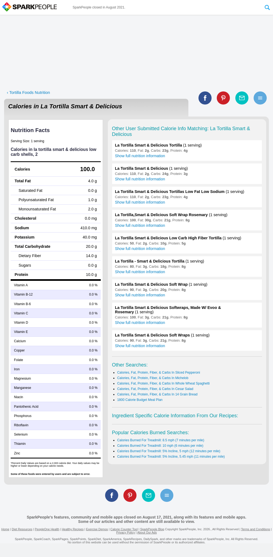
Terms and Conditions (255, 529)
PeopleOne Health (47, 529)
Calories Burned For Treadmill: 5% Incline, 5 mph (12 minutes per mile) (168, 451)
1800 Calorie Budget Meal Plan (139, 400)
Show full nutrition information (140, 156)
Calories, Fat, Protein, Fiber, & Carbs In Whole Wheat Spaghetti (163, 383)
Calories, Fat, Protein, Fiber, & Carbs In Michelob (152, 378)
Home (5, 529)
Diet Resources (22, 529)
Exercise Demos (97, 529)
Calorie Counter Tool (124, 529)
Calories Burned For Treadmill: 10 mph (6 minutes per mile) (160, 446)
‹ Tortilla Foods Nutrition (28, 92)
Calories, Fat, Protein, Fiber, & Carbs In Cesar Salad (155, 389)
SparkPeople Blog (152, 529)
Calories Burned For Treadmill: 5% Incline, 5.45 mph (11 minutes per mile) (171, 456)
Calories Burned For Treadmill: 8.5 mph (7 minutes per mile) (160, 440)
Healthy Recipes (73, 529)
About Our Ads (147, 532)
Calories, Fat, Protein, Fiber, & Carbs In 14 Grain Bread (157, 394)
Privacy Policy (125, 532)
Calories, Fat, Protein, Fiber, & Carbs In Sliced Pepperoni (158, 372)
